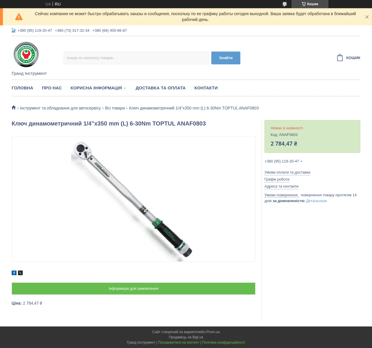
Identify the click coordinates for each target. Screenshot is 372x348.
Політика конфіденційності (223, 342)
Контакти (206, 88)
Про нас (52, 88)
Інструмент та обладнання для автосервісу (60, 108)
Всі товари (115, 108)
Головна (22, 88)
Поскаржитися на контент (178, 342)
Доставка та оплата (161, 88)
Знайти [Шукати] (226, 58)
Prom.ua (213, 332)
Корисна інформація (96, 88)
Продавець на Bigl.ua (186, 337)
